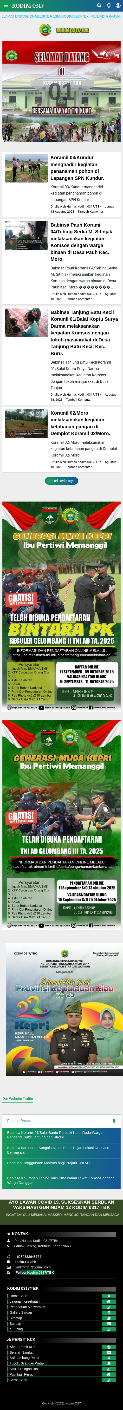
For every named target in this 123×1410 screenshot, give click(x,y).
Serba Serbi (18, 1380)
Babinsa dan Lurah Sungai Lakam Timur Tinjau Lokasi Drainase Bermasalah (58, 1150)
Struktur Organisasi (24, 1369)
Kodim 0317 (28, 5)
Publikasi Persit (21, 1374)
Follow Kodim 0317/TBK (35, 1272)
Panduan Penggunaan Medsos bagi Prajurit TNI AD (48, 1163)
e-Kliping (16, 1329)
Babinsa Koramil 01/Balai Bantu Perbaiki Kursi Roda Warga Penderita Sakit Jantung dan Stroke (54, 1134)
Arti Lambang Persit (24, 1358)
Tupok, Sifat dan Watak (27, 1363)
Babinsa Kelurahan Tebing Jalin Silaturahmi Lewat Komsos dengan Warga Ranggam (61, 1180)
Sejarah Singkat (21, 1352)
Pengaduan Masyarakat (27, 1307)
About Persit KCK (23, 1347)
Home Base (18, 1296)
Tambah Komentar (90, 211)
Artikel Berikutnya (61, 481)
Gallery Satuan (21, 1312)
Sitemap (16, 1318)
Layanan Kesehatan (25, 1301)
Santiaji (15, 1323)
